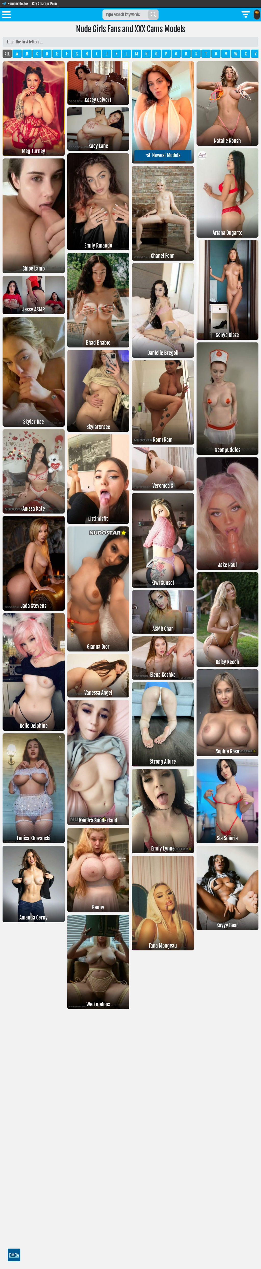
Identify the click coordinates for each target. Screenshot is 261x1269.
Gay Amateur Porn (44, 4)
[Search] (153, 14)
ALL (7, 53)
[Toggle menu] (6, 15)
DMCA (14, 1255)
